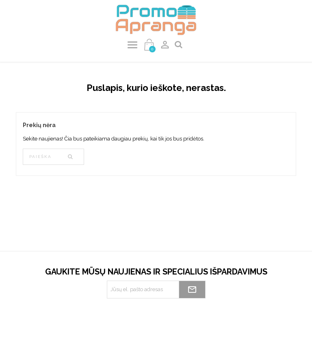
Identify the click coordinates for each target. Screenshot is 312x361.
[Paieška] (53, 157)
